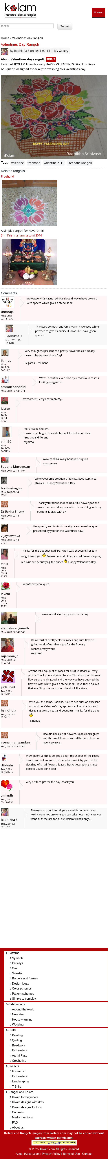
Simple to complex (24, 998)
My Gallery (61, 51)
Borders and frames (25, 978)
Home (5, 38)
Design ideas (20, 983)
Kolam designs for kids (27, 1107)
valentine (17, 163)
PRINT (50, 59)
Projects (13, 1066)
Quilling (17, 1040)
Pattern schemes (23, 993)
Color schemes (22, 988)
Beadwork (18, 1045)
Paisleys (17, 963)
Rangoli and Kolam (20, 1092)
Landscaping (20, 1081)
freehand (34, 163)
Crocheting (19, 1060)
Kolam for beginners (25, 1097)
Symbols (17, 958)
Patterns (13, 953)
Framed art (19, 1071)
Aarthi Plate (19, 1055)
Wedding (18, 1024)
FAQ (15, 1122)
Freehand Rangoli (79, 163)
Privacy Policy (51, 1153)
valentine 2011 (54, 163)
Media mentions (22, 1117)
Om (14, 968)
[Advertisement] (57, 890)
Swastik (17, 973)
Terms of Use (71, 1153)
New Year (18, 1014)
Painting (17, 1035)
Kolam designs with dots (28, 1102)
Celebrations (16, 1004)
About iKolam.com (28, 1153)
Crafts (12, 1030)
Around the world (23, 1009)
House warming (22, 1019)
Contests (18, 1112)
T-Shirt (16, 1086)
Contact (87, 1153)
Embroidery (19, 1050)
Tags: (4, 162)
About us (18, 1127)
